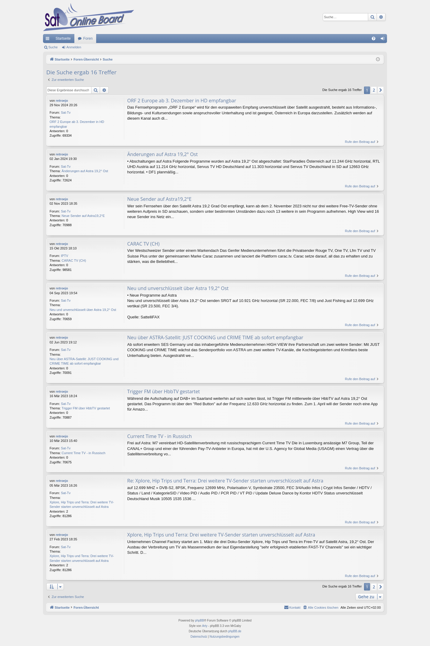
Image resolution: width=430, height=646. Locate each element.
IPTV (64, 256)
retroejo (62, 100)
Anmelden (73, 47)
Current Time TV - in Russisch (83, 453)
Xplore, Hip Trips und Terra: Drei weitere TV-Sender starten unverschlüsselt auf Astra (82, 504)
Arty (205, 626)
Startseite (63, 38)
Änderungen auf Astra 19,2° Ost (85, 171)
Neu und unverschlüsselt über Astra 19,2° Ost (83, 310)
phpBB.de (234, 631)
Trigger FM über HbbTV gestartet (86, 408)
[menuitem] (373, 38)
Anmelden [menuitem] (384, 39)
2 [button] (374, 90)
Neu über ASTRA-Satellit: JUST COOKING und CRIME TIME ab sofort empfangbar (84, 361)
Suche (53, 47)
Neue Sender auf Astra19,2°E (83, 216)
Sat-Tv (65, 112)
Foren (88, 38)
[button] (381, 90)
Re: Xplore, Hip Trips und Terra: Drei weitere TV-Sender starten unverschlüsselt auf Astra (225, 481)
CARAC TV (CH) (74, 260)
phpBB (199, 620)
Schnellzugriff (48, 39)
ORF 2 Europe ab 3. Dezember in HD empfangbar (77, 124)
